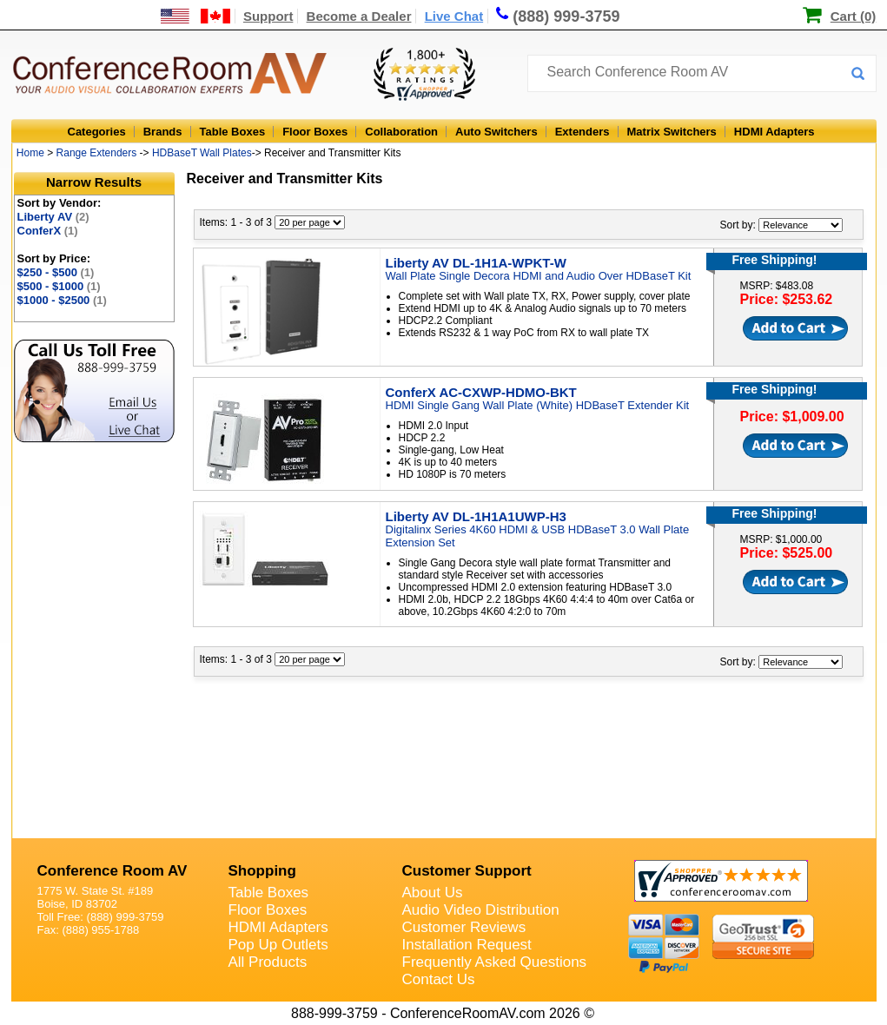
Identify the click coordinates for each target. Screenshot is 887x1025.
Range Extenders (96, 153)
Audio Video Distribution (480, 910)
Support (268, 16)
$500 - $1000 (59, 286)
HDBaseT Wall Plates (202, 153)
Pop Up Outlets (278, 944)
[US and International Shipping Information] (195, 16)
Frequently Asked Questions (494, 962)
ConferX (47, 230)
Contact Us (438, 979)
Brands (162, 131)
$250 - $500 (56, 272)
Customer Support (467, 871)
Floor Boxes (315, 131)
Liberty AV (53, 216)
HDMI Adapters (774, 131)
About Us (432, 892)
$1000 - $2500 (62, 300)
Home (30, 153)
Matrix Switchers (672, 131)
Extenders (582, 131)
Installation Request (467, 944)
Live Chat (454, 16)
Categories (97, 131)
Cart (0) (854, 16)
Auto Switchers (496, 131)
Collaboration (401, 131)
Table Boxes (233, 131)
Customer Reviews (464, 927)
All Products (268, 962)
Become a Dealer (359, 16)
